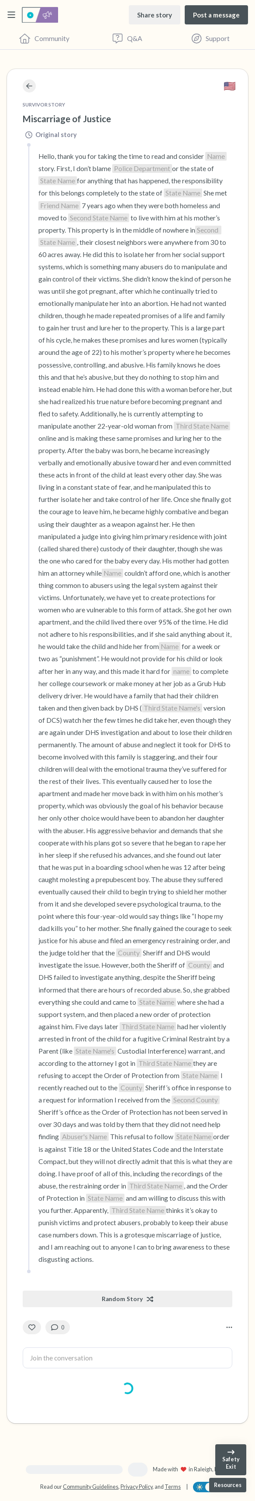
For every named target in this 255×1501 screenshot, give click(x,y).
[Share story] (154, 14)
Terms (173, 1487)
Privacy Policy (136, 1487)
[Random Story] (127, 1299)
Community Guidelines (90, 1487)
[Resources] (227, 1485)
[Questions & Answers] (127, 38)
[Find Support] (210, 38)
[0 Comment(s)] (57, 1327)
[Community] (44, 38)
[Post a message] (216, 14)
